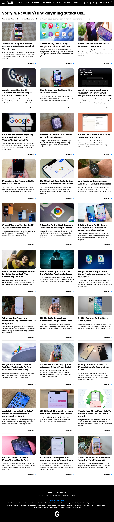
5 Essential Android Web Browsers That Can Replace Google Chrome (56, 226)
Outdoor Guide (51, 505)
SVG (93, 505)
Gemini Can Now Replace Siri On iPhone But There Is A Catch (93, 45)
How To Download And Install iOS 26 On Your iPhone (56, 91)
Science (35, 3)
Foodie (34, 503)
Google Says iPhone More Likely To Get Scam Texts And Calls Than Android (94, 413)
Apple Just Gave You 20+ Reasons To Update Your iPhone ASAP (94, 458)
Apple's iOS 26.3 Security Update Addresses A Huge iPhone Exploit (55, 365)
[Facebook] (84, 3)
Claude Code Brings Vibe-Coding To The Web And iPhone (94, 136)
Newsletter (105, 3)
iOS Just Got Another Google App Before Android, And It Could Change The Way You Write (17, 137)
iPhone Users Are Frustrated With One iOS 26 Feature (18, 182)
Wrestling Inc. (77, 507)
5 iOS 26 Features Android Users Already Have (93, 319)
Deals (75, 3)
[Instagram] (90, 3)
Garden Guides (53, 503)
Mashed (23, 505)
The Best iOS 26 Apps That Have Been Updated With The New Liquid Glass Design (18, 46)
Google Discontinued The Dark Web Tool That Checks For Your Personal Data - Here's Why (17, 367)
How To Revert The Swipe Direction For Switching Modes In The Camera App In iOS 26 (18, 274)
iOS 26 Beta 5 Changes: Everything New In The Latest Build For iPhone (56, 412)
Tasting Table (100, 505)
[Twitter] (87, 3)
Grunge (68, 503)
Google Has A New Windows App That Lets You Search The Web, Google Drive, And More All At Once (94, 93)
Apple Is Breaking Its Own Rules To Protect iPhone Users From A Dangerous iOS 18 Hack (18, 413)
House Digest (87, 503)
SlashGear (86, 505)
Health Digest (76, 503)
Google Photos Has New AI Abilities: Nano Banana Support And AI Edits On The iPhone (17, 93)
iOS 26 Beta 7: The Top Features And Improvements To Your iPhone (56, 458)
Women (68, 507)
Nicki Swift (41, 505)
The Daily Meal (37, 507)
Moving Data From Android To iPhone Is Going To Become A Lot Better (93, 367)
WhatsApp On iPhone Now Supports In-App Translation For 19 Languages (19, 321)
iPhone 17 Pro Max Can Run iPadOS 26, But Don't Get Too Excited (18, 226)
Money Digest (32, 505)
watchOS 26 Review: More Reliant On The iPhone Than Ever (56, 135)
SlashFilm (78, 505)
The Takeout (54, 507)
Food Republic (42, 503)
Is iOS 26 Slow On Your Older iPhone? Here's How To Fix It (15, 458)
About (50, 492)
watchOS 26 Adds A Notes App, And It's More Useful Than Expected (94, 182)
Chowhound (12, 503)
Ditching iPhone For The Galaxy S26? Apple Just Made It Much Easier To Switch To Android (93, 227)
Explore (27, 503)
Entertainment (48, 3)
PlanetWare (61, 505)
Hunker (95, 503)
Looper (16, 505)
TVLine (62, 507)
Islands (102, 503)
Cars (59, 3)
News (20, 3)
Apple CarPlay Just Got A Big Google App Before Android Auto (55, 45)
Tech (27, 3)
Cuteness (20, 503)
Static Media (48, 496)
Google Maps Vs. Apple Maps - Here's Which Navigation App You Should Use (94, 274)
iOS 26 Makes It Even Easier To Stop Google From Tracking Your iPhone (56, 182)
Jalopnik (9, 505)
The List (46, 507)
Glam (62, 503)
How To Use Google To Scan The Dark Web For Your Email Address (56, 272)
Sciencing (70, 505)
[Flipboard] (93, 3)
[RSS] (96, 3)
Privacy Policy (60, 492)
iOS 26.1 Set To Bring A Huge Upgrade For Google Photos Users (56, 319)
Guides (67, 3)
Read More (31, 63)
